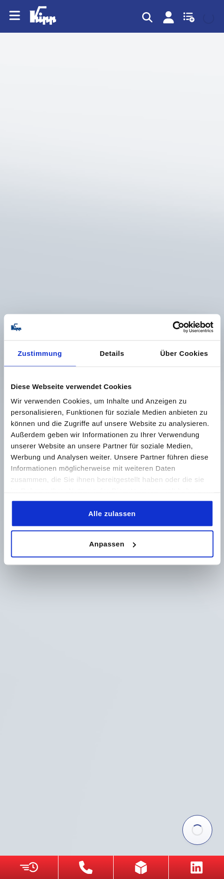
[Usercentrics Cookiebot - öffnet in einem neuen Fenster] (172, 327)
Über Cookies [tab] (184, 353)
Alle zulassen (112, 513)
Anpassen (112, 544)
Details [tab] (112, 353)
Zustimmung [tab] (40, 353)
